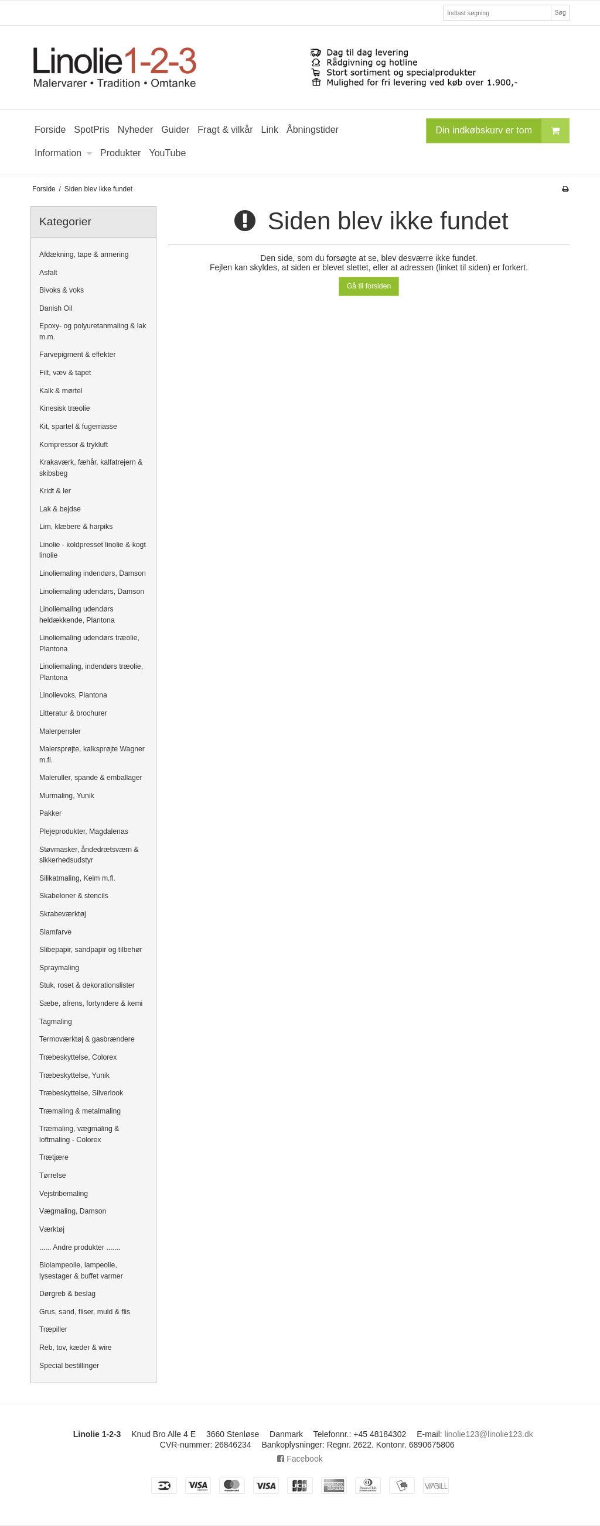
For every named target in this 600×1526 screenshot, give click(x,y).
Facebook (299, 1458)
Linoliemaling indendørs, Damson (92, 573)
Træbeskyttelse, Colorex (78, 1057)
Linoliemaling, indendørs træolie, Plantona (91, 671)
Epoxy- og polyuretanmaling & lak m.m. (92, 331)
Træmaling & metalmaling (80, 1111)
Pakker (50, 813)
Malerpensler (60, 731)
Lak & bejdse (60, 509)
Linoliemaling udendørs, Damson (91, 591)
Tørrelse (52, 1175)
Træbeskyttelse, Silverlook (81, 1093)
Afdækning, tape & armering (84, 254)
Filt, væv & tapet (65, 373)
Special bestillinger (69, 1366)
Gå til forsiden (369, 286)
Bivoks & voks (61, 290)
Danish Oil (56, 308)
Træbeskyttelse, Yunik (74, 1075)
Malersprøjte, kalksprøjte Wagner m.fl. (92, 754)
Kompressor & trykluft (73, 445)
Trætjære (54, 1157)
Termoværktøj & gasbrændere (87, 1039)
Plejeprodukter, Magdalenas (83, 831)
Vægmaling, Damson (72, 1211)
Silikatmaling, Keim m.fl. (77, 878)
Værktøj (51, 1229)
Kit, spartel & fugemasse (78, 426)
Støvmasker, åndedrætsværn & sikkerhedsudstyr (89, 855)
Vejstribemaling (63, 1194)
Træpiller (53, 1329)
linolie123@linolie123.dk (489, 1434)
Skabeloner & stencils (73, 896)
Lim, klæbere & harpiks (75, 527)
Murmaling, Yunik (66, 796)
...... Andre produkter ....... (79, 1247)
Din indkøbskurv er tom (503, 131)
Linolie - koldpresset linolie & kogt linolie (92, 550)
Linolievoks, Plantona (73, 695)
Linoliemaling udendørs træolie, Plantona (89, 643)
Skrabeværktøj (62, 914)
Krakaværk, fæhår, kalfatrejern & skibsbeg (90, 467)
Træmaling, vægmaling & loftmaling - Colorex (79, 1134)
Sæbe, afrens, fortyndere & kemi (90, 1003)
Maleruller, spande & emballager (90, 778)
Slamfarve (55, 932)
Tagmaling (55, 1022)
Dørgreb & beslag (67, 1294)
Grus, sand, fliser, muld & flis (84, 1312)
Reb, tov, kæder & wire (75, 1347)
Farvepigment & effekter (77, 354)
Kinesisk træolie (64, 408)
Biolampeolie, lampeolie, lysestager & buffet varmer (81, 1270)
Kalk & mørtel (61, 391)
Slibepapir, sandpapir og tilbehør (90, 950)
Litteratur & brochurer (73, 713)
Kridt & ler (55, 491)
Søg (559, 12)
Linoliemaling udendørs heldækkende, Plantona (77, 614)
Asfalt (48, 273)
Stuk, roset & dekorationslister (87, 985)
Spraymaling (59, 968)
